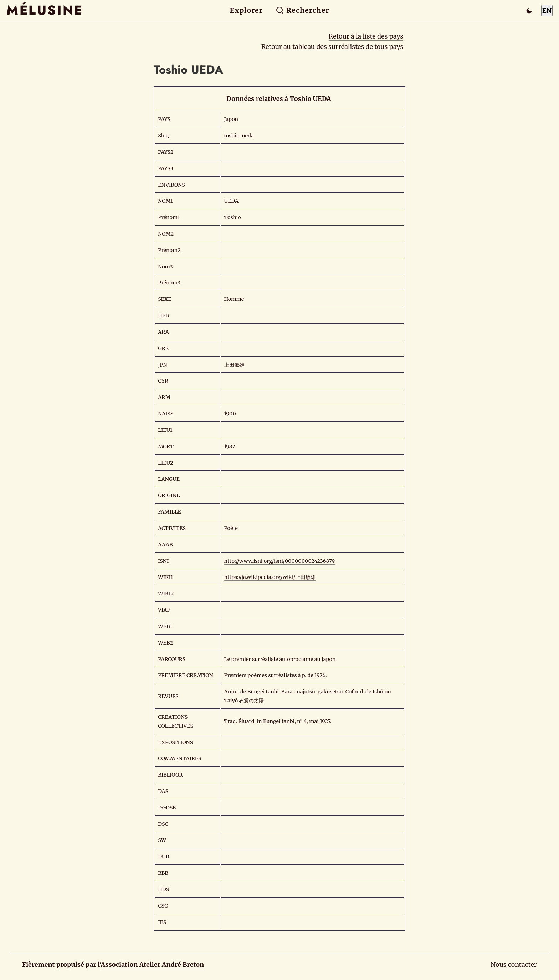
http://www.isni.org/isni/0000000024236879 (279, 561)
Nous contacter (514, 964)
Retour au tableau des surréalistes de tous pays (332, 46)
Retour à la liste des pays (366, 36)
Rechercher (302, 10)
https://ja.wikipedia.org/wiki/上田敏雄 (270, 577)
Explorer (246, 10)
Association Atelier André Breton (152, 964)
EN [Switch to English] (547, 10)
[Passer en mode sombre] (529, 10)
